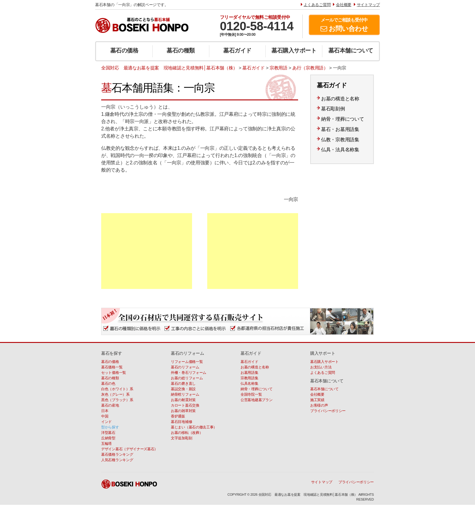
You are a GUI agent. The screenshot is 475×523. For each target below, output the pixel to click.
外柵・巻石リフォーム (188, 372)
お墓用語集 (249, 372)
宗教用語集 (249, 378)
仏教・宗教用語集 (340, 139)
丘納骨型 (108, 438)
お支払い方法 (320, 367)
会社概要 (317, 394)
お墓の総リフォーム (187, 378)
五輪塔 (106, 443)
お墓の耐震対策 (183, 400)
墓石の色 (108, 383)
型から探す (110, 427)
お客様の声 (319, 405)
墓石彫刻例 (333, 108)
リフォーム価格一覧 (187, 362)
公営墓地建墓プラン (256, 400)
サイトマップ (321, 482)
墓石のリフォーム (185, 367)
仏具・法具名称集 (340, 149)
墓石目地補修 (181, 422)
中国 (104, 416)
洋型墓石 (108, 433)
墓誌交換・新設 (183, 389)
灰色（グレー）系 (115, 394)
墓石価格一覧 (111, 367)
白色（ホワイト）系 (117, 389)
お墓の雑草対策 (183, 411)
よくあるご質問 (322, 372)
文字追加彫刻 (181, 438)
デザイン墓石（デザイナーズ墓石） (129, 449)
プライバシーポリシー (328, 411)
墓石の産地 (110, 405)
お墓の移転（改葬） (187, 433)
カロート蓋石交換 (185, 405)
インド (106, 422)
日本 (104, 411)
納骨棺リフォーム (185, 394)
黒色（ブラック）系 (117, 400)
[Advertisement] (146, 251)
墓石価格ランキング (117, 454)
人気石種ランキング (117, 460)
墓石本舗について (350, 50)
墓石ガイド (237, 50)
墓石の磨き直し (183, 383)
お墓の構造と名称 (340, 98)
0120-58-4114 (257, 26)
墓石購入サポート (293, 50)
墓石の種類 (181, 50)
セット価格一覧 (113, 372)
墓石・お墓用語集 (340, 129)
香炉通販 (178, 416)
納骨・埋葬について (342, 119)
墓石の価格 (124, 50)
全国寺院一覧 (251, 394)
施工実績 (317, 400)
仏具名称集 (249, 383)
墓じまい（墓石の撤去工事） (194, 427)
